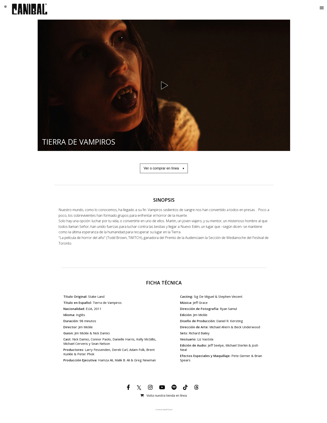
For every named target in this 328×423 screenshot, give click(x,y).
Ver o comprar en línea (161, 168)
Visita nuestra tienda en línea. (163, 395)
